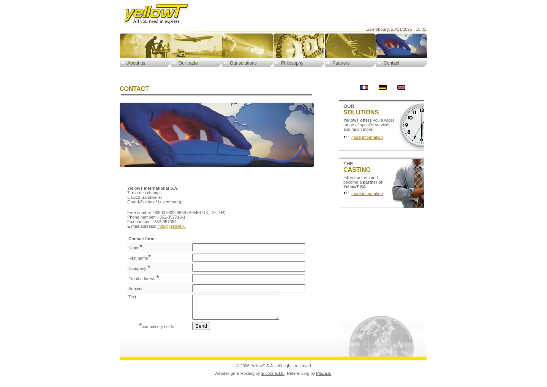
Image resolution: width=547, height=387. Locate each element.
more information (367, 137)
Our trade (188, 63)
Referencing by (301, 378)
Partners (340, 63)
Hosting (247, 378)
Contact (391, 63)
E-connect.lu (273, 378)
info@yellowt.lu (171, 226)
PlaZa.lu (323, 378)
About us (136, 63)
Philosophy (292, 63)
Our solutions (243, 63)
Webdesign (224, 378)
